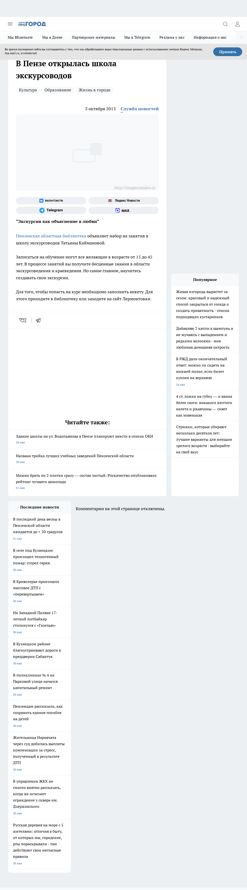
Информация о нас (210, 37)
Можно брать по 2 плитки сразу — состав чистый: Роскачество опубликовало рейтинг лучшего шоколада (87, 482)
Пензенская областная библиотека (51, 236)
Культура (28, 90)
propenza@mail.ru (71, 743)
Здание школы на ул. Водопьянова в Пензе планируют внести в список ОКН (87, 440)
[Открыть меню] (10, 24)
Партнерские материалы (93, 37)
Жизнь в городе (94, 90)
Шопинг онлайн (18, 683)
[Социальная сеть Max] (124, 210)
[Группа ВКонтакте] (51, 200)
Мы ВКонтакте (20, 37)
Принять (227, 51)
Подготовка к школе (22, 694)
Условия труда (61, 712)
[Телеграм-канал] (51, 210)
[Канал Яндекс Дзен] (173, 691)
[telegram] (40, 320)
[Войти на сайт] (237, 24)
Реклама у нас (172, 37)
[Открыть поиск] (225, 24)
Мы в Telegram (137, 37)
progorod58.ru (81, 780)
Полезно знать (60, 694)
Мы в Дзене (52, 37)
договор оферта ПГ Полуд (26, 829)
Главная (100, 712)
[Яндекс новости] (124, 200)
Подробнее (229, 845)
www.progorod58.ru (45, 729)
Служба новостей (140, 108)
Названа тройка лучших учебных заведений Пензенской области (87, 459)
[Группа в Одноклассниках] (149, 691)
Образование (57, 90)
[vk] (23, 320)
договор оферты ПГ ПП (24, 834)
